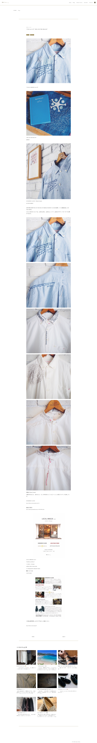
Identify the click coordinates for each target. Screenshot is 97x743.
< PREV (32, 636)
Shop (70, 2)
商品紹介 (32, 34)
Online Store (79, 2)
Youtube (86, 2)
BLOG (28, 34)
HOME (15, 10)
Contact (91, 2)
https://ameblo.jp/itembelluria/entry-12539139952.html (35, 509)
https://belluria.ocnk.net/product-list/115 (32, 503)
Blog (74, 2)
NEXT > (64, 636)
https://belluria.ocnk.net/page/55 (31, 625)
